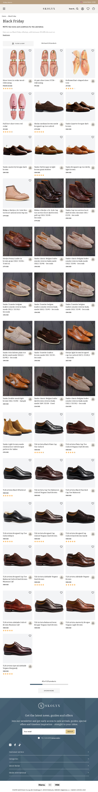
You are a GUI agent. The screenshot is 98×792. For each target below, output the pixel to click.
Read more (6, 35)
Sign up (70, 731)
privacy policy (56, 738)
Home (4, 16)
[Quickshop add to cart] (30, 81)
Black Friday (12, 16)
